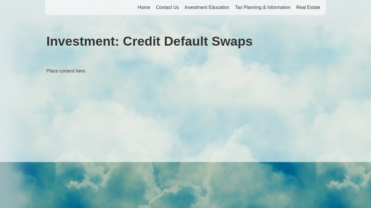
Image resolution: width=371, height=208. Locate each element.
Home (144, 7)
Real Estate (308, 7)
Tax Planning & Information (262, 7)
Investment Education (207, 7)
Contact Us (167, 7)
